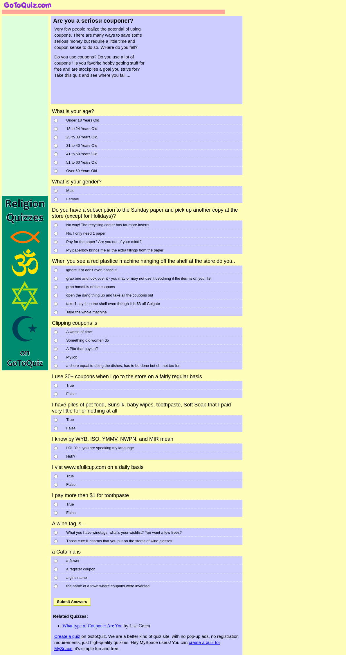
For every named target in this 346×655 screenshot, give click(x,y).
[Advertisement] (197, 63)
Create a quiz (67, 636)
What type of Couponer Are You (92, 625)
